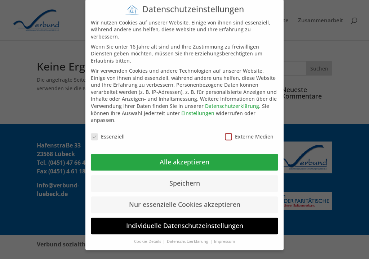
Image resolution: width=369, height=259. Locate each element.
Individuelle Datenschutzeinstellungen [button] (184, 221)
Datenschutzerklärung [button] (188, 237)
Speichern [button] (184, 178)
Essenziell (108, 132)
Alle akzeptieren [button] (184, 157)
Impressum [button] (224, 237)
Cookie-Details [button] (148, 237)
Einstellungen (197, 108)
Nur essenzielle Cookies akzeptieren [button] (184, 200)
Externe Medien (249, 132)
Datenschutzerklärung (232, 101)
